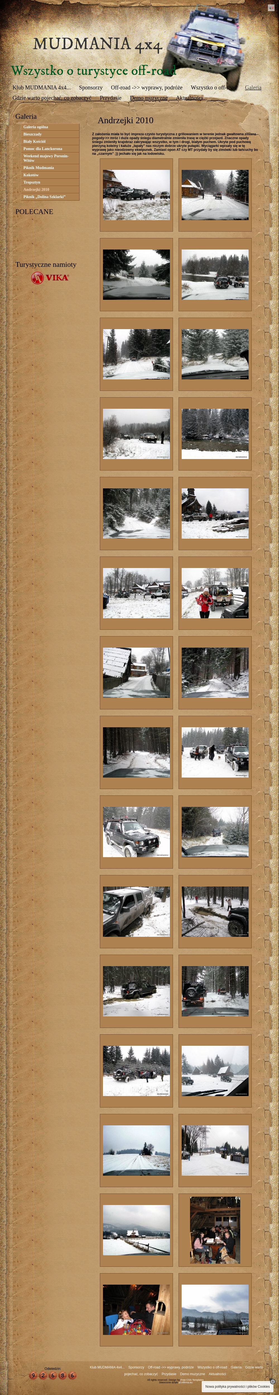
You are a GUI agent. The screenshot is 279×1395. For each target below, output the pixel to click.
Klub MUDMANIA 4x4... (42, 87)
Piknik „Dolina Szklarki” (44, 197)
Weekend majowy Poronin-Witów (46, 158)
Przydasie (111, 98)
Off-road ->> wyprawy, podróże (146, 87)
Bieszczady (32, 134)
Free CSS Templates (192, 1380)
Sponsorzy (90, 87)
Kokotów (31, 175)
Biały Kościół (34, 141)
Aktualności (189, 98)
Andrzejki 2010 (36, 189)
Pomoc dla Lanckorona (42, 149)
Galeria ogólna (35, 127)
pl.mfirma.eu (186, 1382)
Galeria (253, 87)
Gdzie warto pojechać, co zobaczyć (52, 98)
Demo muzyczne (148, 98)
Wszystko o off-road (214, 87)
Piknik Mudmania (38, 168)
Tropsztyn (31, 182)
